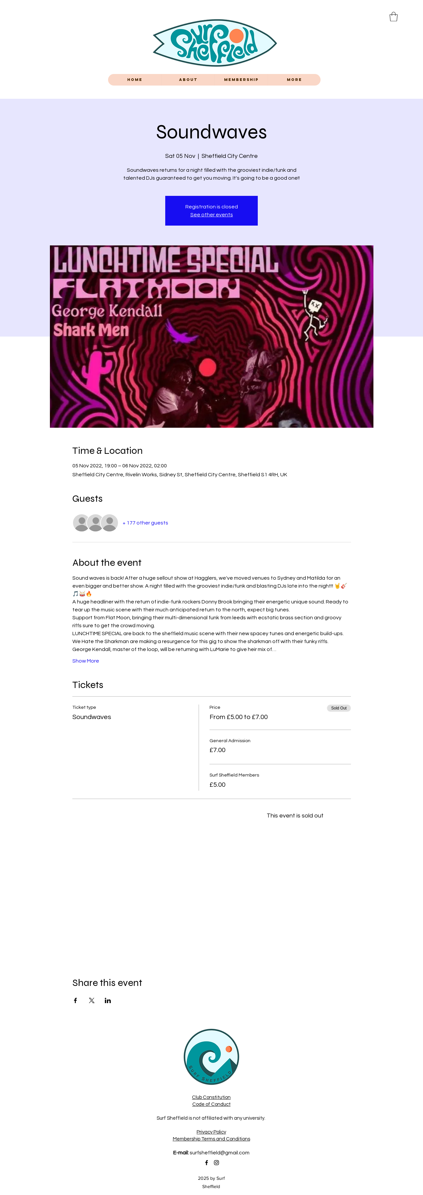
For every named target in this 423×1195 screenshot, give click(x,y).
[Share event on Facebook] (75, 1000)
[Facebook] (206, 1162)
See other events (211, 214)
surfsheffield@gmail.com (220, 1152)
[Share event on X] (92, 1000)
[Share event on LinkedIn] (108, 1000)
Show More (85, 661)
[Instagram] (216, 1162)
